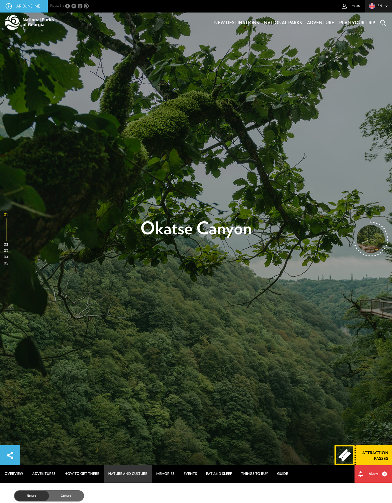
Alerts (377, 473)
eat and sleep (219, 474)
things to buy (254, 474)
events (190, 474)
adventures (44, 474)
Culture (66, 495)
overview (13, 474)
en (375, 6)
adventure (320, 23)
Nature (31, 495)
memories (165, 474)
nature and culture (127, 474)
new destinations (236, 23)
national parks (283, 23)
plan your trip (357, 23)
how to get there (81, 474)
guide (282, 474)
